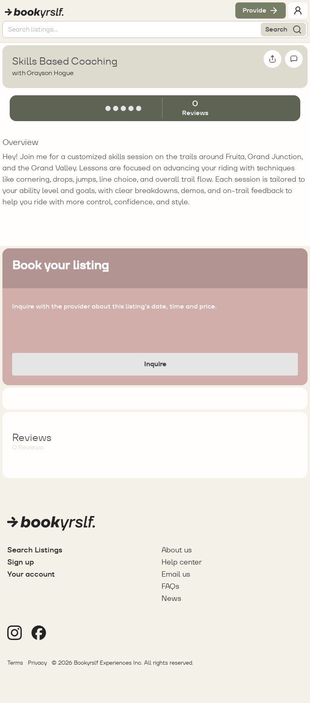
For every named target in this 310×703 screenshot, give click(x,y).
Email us (175, 574)
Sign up (20, 562)
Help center (181, 562)
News (171, 598)
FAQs (170, 586)
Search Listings (34, 549)
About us (176, 549)
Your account (31, 574)
